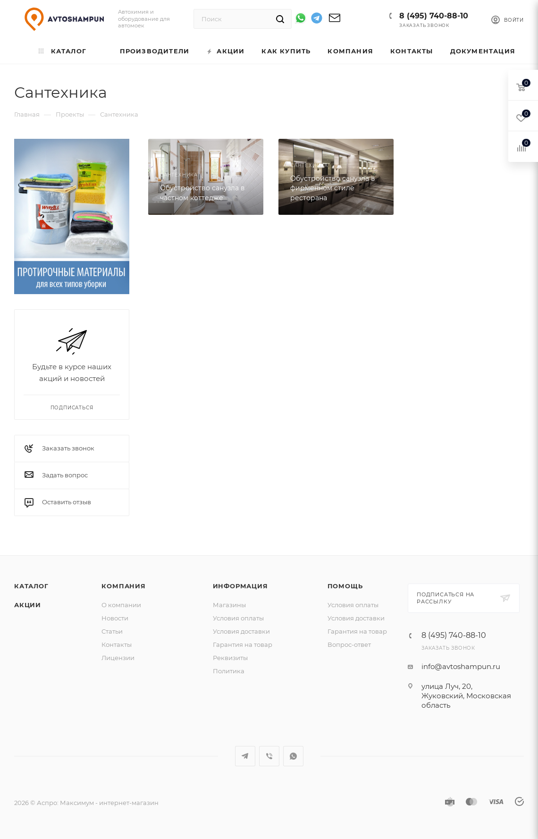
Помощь (345, 586)
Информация (240, 586)
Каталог (31, 586)
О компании (121, 605)
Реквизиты (230, 657)
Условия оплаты (238, 618)
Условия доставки (241, 631)
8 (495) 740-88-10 (433, 15)
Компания (123, 586)
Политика (228, 671)
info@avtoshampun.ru (460, 666)
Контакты (116, 644)
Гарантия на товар (242, 644)
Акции (27, 605)
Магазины (229, 605)
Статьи (112, 631)
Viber (269, 756)
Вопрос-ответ (349, 644)
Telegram (245, 756)
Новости (114, 618)
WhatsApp (293, 756)
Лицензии (117, 657)
